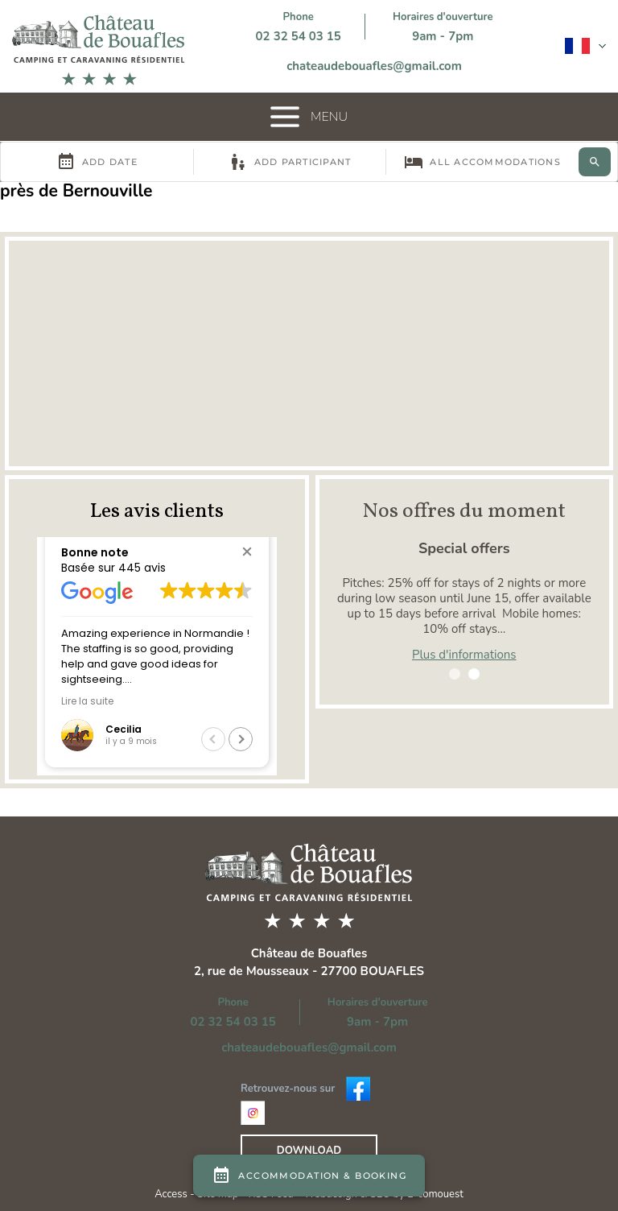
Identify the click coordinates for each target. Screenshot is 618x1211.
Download (309, 1150)
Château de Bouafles (309, 953)
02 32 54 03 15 (298, 36)
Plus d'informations (464, 654)
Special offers (464, 548)
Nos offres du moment (464, 511)
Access (172, 1194)
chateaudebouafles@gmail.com (374, 66)
